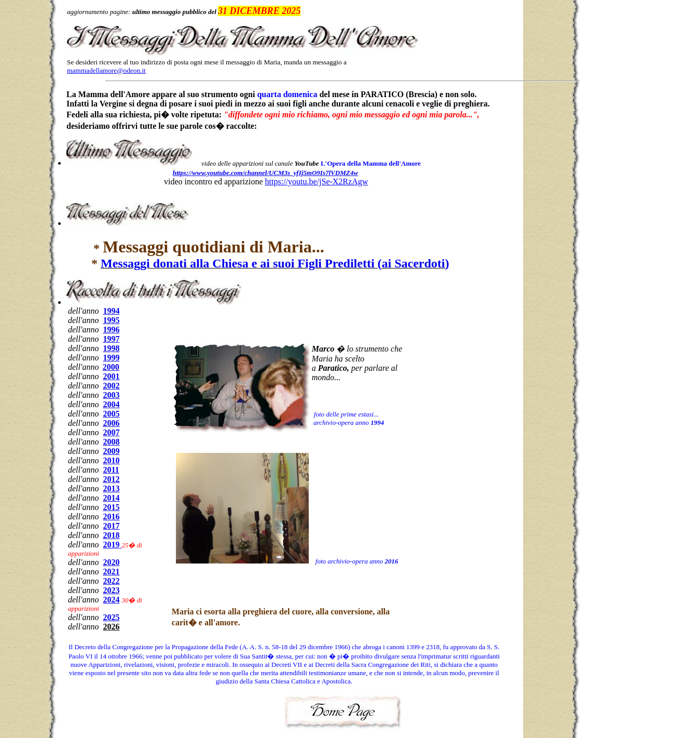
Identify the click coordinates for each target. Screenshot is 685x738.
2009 (111, 451)
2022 (111, 580)
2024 (111, 599)
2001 (111, 376)
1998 (111, 348)
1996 (111, 329)
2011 (111, 469)
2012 (111, 479)
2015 (111, 507)
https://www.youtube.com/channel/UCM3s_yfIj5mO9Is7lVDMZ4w (265, 173)
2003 (111, 395)
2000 (111, 367)
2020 (111, 562)
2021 (111, 571)
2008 (111, 441)
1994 (111, 310)
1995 (111, 320)
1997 (111, 338)
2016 (111, 516)
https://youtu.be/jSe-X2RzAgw (316, 181)
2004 (111, 404)
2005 (111, 413)
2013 (111, 488)
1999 (111, 357)
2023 (111, 590)
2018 (111, 535)
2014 (111, 497)
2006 (111, 423)
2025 (111, 617)
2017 (111, 525)
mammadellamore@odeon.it (106, 70)
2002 (111, 385)
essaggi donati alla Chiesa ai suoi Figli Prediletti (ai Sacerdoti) (275, 263)
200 (111, 432)
